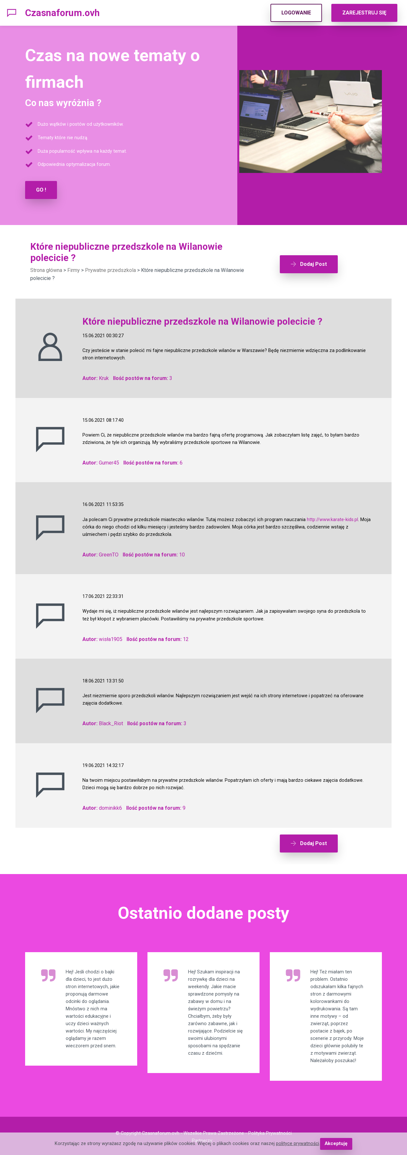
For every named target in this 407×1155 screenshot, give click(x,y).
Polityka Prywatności (270, 1131)
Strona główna (46, 270)
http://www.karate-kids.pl (332, 519)
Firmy (73, 270)
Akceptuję (336, 1144)
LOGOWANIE (296, 13)
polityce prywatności (297, 1144)
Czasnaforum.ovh (62, 12)
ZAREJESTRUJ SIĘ (364, 13)
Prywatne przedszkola (110, 270)
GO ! (41, 190)
